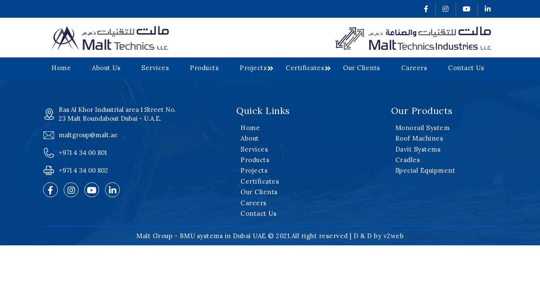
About (249, 138)
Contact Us (466, 68)
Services (155, 68)
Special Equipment (425, 170)
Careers (414, 68)
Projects (253, 68)
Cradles (407, 160)
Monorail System (422, 128)
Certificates (305, 68)
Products (204, 68)
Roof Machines (419, 138)
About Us (106, 68)
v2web (393, 236)
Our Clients (361, 68)
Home (61, 68)
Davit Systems (418, 149)
